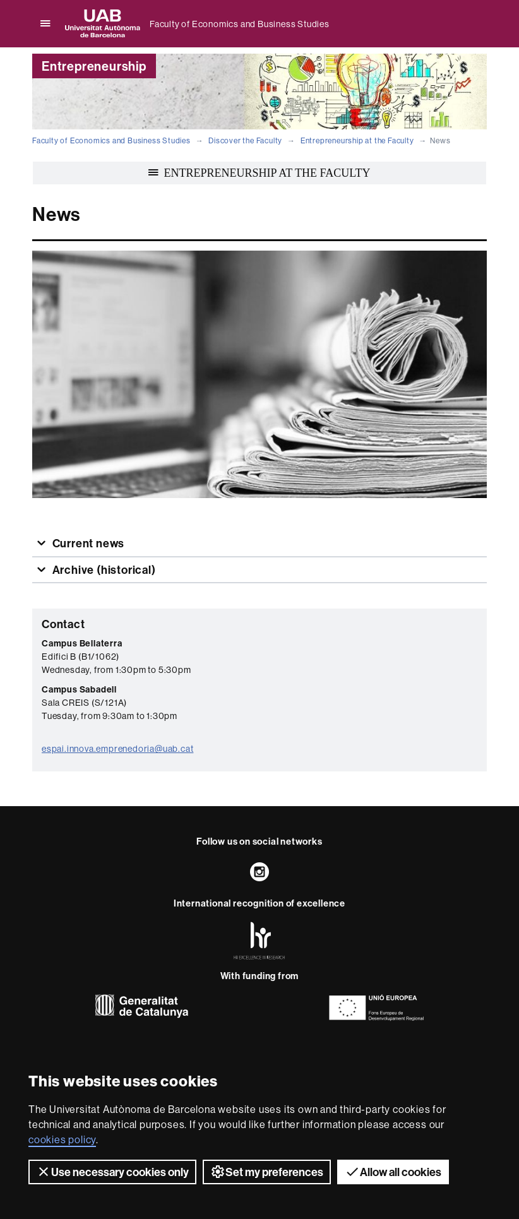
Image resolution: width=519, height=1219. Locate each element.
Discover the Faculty (245, 140)
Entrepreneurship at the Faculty (357, 140)
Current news (87, 543)
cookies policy (62, 1139)
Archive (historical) (103, 569)
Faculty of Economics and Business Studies (240, 24)
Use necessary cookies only (112, 1171)
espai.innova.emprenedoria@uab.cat (117, 748)
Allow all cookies (393, 1171)
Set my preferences (266, 1171)
